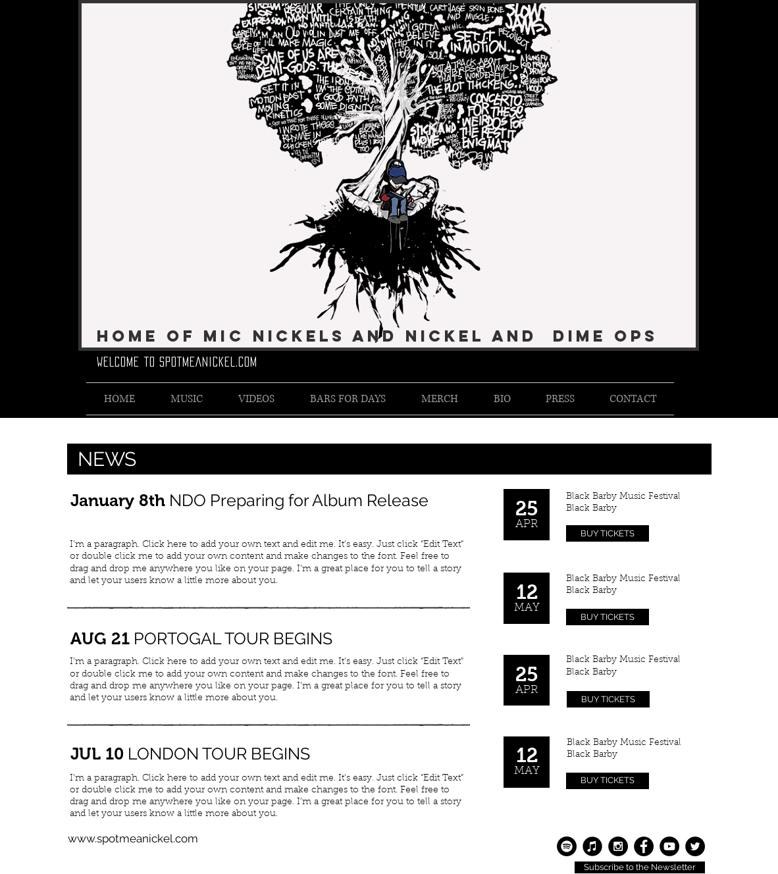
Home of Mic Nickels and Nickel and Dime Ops (377, 336)
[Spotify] (567, 846)
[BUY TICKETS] (607, 533)
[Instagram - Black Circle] (618, 846)
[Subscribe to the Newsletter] (640, 867)
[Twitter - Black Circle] (695, 846)
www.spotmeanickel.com (133, 838)
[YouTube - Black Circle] (669, 846)
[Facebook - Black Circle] (644, 846)
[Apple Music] (592, 846)
